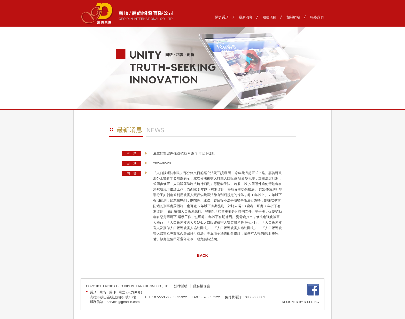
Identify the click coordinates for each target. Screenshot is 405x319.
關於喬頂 (222, 17)
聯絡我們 (317, 17)
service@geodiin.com (123, 302)
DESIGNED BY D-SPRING (300, 302)
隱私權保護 (201, 286)
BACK (202, 255)
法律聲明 (181, 286)
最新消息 (245, 17)
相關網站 (293, 17)
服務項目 (269, 17)
